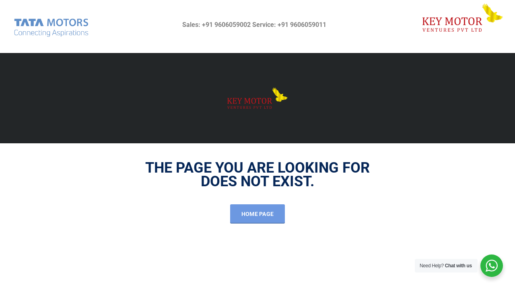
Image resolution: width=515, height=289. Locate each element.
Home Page (257, 214)
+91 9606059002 (226, 24)
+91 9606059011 (302, 24)
